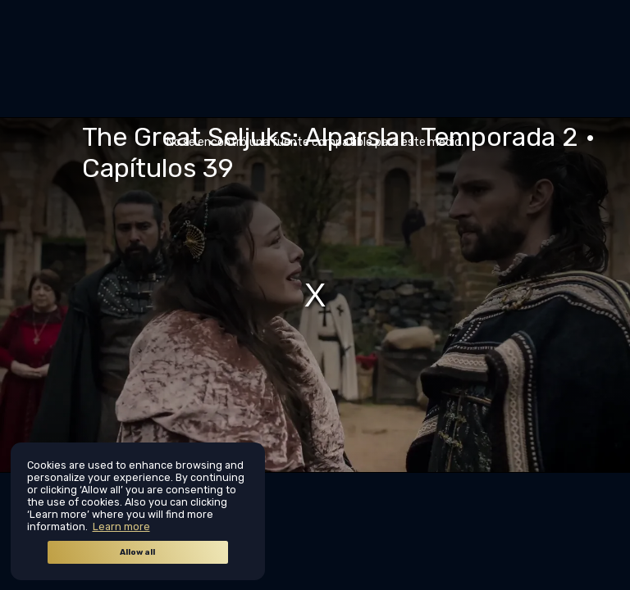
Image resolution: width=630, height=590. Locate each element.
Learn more (121, 526)
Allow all (137, 552)
